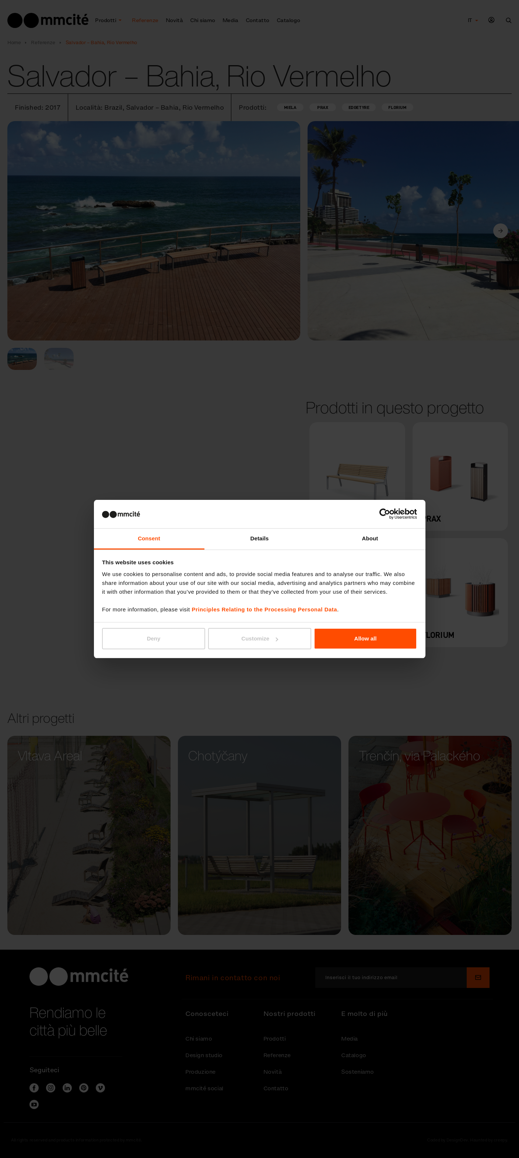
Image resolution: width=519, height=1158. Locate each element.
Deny (154, 638)
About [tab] (370, 538)
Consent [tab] (149, 538)
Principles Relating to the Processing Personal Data (264, 609)
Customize (259, 638)
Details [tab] (259, 538)
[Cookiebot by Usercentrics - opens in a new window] (385, 513)
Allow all (365, 638)
